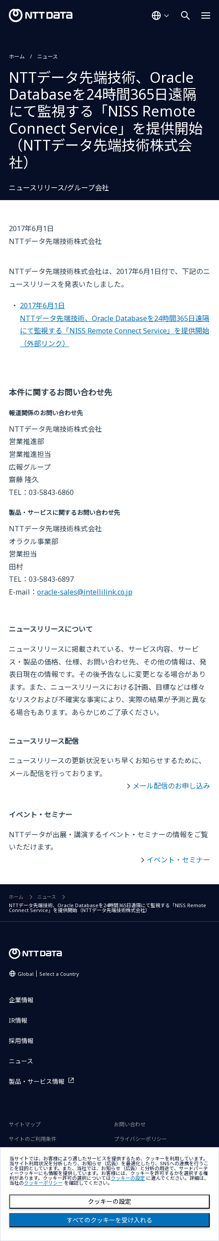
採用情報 (21, 1040)
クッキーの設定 (109, 1201)
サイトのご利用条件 (33, 1139)
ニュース (47, 56)
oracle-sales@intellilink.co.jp (84, 592)
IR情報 (18, 1020)
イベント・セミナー (178, 860)
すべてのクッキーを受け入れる (109, 1220)
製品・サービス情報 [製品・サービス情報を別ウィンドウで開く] (36, 1081)
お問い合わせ (130, 1124)
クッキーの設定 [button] (128, 1178)
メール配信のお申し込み (171, 786)
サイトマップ (25, 1124)
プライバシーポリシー (140, 1139)
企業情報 (21, 1000)
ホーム (17, 56)
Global (48, 973)
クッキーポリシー (43, 1183)
